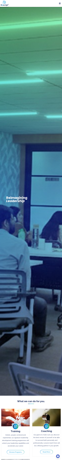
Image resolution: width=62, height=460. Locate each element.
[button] (59, 3)
